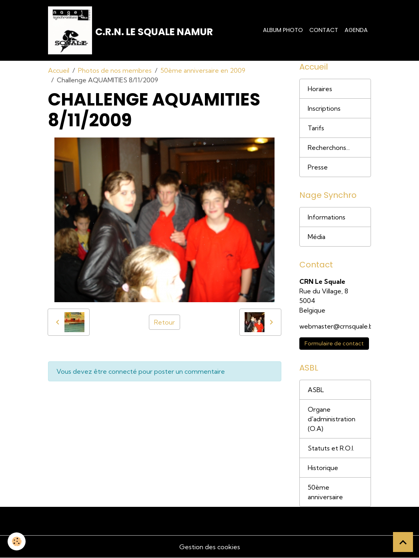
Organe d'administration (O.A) (331, 418)
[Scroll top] (403, 542)
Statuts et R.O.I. (331, 448)
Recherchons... (329, 147)
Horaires (320, 89)
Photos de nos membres (115, 70)
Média (316, 237)
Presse (318, 167)
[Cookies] (17, 541)
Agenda (356, 30)
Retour (164, 322)
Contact (323, 30)
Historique (323, 468)
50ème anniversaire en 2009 (202, 70)
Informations (326, 217)
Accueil (58, 70)
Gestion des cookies (209, 547)
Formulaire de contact (334, 343)
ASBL (316, 390)
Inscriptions (324, 108)
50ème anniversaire (325, 492)
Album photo (283, 30)
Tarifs (316, 128)
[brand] (130, 30)
